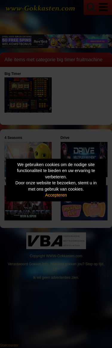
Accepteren (56, 195)
